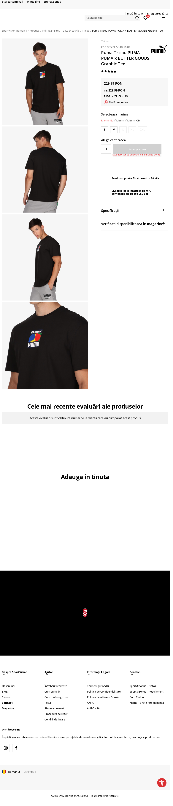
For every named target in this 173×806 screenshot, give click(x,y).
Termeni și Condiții (98, 686)
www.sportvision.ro (69, 795)
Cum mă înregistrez (57, 697)
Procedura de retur (56, 714)
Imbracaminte (50, 30)
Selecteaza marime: (115, 114)
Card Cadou (137, 697)
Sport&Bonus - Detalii (143, 686)
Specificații (133, 210)
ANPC (90, 702)
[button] (112, 18)
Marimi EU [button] (107, 120)
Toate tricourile (70, 30)
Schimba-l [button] (30, 771)
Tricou (86, 30)
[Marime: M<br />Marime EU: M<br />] (114, 129)
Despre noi (8, 686)
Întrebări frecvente (56, 686)
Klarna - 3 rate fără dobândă (147, 702)
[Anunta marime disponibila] (123, 129)
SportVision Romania (14, 30)
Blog (5, 691)
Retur (48, 702)
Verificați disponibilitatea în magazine (133, 223)
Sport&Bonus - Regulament (147, 691)
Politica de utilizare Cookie (103, 697)
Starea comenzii (54, 708)
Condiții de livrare (55, 719)
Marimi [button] (120, 120)
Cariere (6, 697)
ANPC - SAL (94, 708)
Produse (34, 30)
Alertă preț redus (118, 102)
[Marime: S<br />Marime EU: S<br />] (104, 129)
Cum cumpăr (52, 691)
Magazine (8, 708)
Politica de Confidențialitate (104, 691)
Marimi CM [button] (133, 120)
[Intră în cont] (145, 17)
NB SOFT (85, 795)
